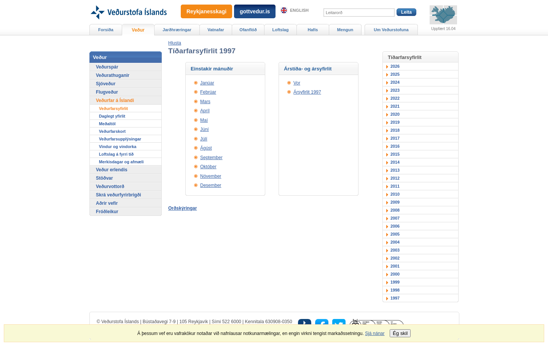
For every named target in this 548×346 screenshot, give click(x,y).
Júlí (203, 139)
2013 (395, 170)
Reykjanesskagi (206, 11)
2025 (395, 74)
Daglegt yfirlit (112, 116)
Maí (204, 120)
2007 (395, 218)
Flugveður (107, 92)
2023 (395, 90)
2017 (395, 138)
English (299, 10)
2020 (395, 114)
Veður (138, 30)
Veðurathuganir (112, 75)
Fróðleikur (107, 211)
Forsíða (105, 29)
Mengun (345, 29)
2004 (395, 242)
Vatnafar (215, 29)
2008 (395, 210)
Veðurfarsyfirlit (113, 108)
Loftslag (280, 29)
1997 (395, 298)
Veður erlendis (111, 169)
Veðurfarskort (112, 131)
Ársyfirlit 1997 (307, 92)
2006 (395, 226)
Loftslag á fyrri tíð (116, 154)
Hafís (313, 29)
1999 (395, 282)
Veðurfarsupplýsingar (120, 139)
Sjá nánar (374, 333)
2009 (395, 202)
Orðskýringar (182, 208)
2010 (395, 194)
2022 (395, 98)
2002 (395, 258)
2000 (395, 274)
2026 (395, 66)
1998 (395, 290)
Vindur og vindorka (117, 146)
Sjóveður (105, 83)
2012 (395, 178)
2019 (395, 122)
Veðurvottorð (110, 186)
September (211, 157)
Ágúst (206, 148)
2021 (395, 106)
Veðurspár (107, 67)
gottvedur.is (255, 11)
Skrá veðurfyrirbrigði (118, 195)
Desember (210, 185)
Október (208, 166)
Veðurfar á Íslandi (115, 100)
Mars (205, 101)
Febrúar (208, 92)
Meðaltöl (107, 123)
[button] (174, 43)
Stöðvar (104, 178)
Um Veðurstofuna (391, 29)
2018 (395, 130)
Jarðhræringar (176, 29)
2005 (395, 234)
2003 (395, 250)
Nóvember (210, 176)
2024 (395, 82)
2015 (395, 154)
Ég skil (400, 333)
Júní (204, 129)
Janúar (207, 83)
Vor (296, 83)
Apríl (205, 110)
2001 (395, 266)
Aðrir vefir (107, 203)
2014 (395, 162)
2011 (395, 186)
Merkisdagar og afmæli (121, 161)
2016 (395, 146)
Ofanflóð (247, 29)
